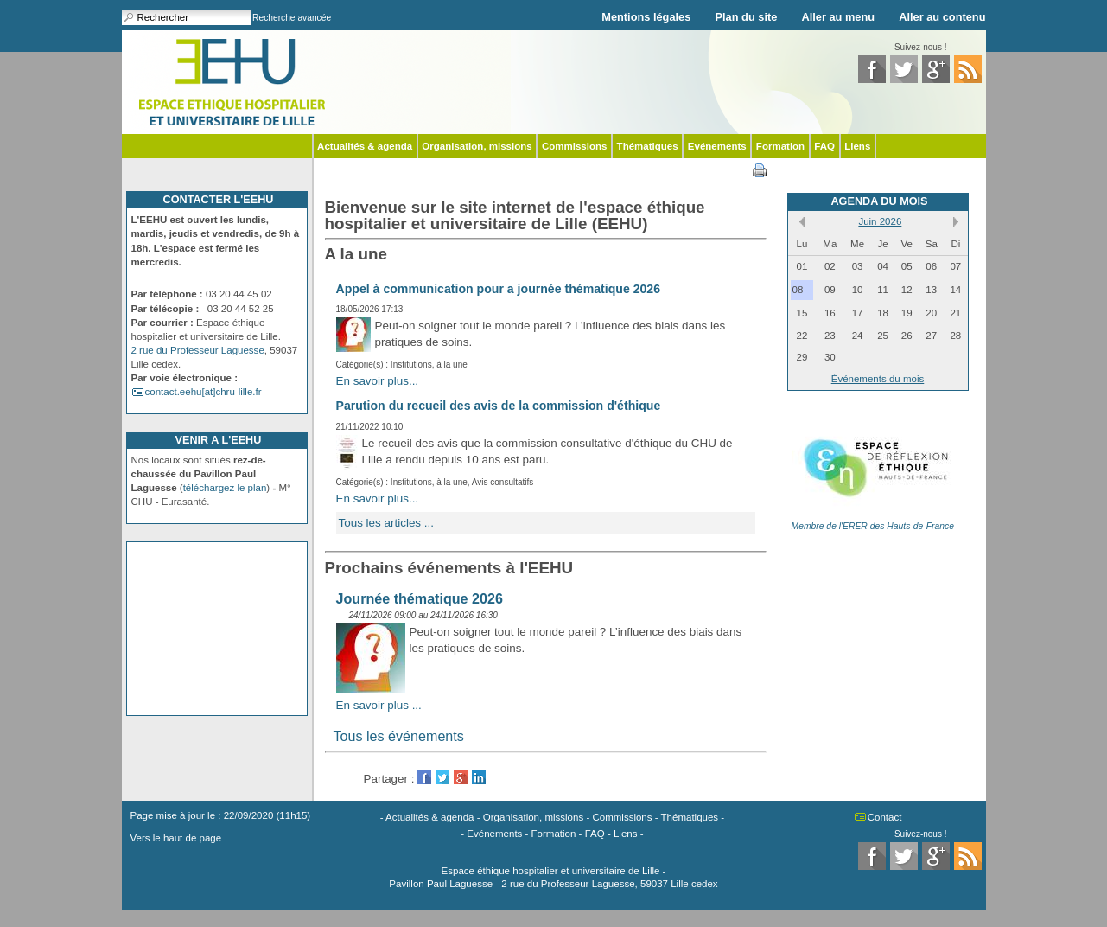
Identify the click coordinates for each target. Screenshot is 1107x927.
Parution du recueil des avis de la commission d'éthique (498, 405)
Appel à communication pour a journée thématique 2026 (498, 289)
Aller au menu (838, 16)
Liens (857, 146)
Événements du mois (878, 379)
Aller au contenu (942, 16)
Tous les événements (399, 736)
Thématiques (647, 146)
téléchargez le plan (225, 488)
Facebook (424, 777)
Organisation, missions (476, 146)
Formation (780, 146)
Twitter (442, 777)
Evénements (717, 146)
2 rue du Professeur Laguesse (197, 350)
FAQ (824, 146)
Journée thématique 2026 (419, 598)
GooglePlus (461, 777)
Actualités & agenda (364, 146)
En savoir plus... (377, 380)
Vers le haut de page (176, 838)
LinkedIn (479, 777)
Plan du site (747, 16)
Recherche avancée (291, 17)
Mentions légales (645, 16)
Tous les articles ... (387, 522)
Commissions (575, 146)
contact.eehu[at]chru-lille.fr (203, 392)
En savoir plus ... (379, 705)
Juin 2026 (879, 221)
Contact (885, 817)
